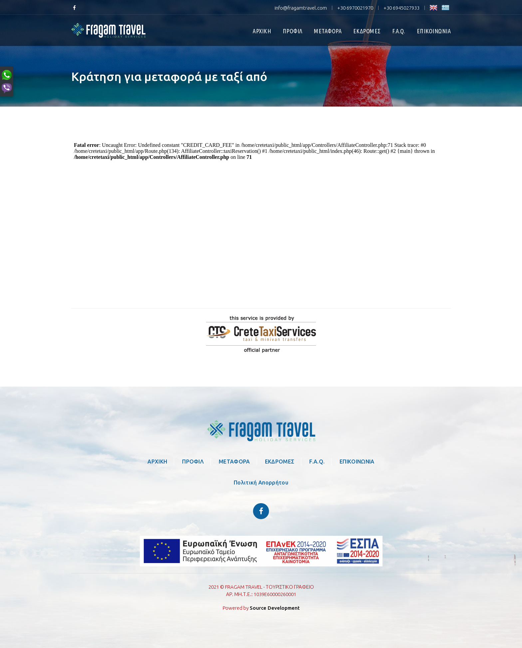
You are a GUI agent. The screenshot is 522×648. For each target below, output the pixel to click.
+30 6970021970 (355, 8)
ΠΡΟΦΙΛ (293, 31)
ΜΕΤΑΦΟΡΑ (328, 31)
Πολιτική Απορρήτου (261, 483)
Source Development (275, 608)
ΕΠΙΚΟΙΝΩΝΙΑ (434, 31)
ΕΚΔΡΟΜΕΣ (367, 31)
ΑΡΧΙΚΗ (262, 31)
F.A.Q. (398, 31)
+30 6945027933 (401, 8)
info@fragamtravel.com (301, 8)
